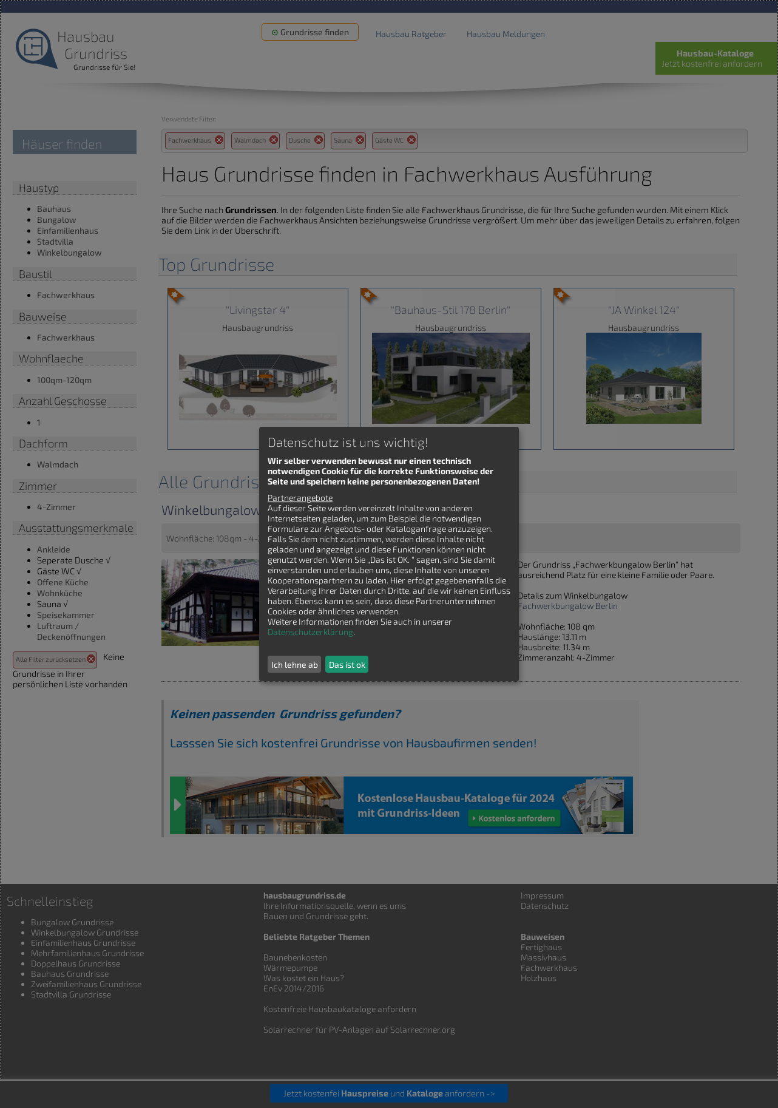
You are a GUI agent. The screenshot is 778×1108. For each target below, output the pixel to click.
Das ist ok (347, 664)
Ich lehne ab (294, 664)
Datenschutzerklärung (310, 632)
